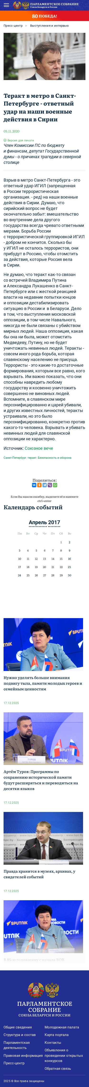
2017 (54, 522)
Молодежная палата (62, 1027)
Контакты (53, 1042)
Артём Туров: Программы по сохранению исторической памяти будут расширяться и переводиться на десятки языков (41, 780)
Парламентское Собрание (44, 1008)
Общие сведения (18, 1027)
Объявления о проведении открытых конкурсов (64, 1055)
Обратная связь (58, 1068)
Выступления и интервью (49, 25)
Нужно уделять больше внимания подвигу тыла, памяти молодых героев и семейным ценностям (43, 683)
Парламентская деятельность (17, 1045)
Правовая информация (23, 1055)
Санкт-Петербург (15, 457)
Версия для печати (21, 140)
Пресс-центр (13, 25)
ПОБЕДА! (44, 15)
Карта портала (57, 1035)
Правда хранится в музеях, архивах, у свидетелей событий (39, 873)
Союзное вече (39, 448)
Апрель (38, 522)
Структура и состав (20, 1035)
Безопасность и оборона (54, 457)
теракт (32, 457)
